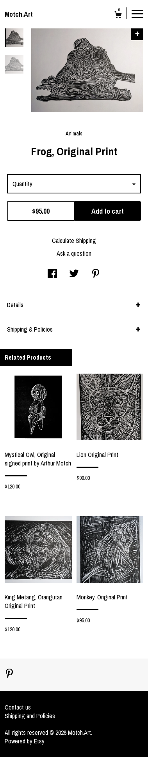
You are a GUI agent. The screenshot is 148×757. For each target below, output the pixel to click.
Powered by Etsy (25, 741)
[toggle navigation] (137, 13)
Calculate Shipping (74, 240)
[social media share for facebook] (52, 274)
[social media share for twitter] (74, 274)
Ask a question (74, 253)
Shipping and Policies (30, 715)
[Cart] (118, 16)
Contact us (18, 707)
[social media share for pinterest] (95, 274)
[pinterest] (9, 674)
